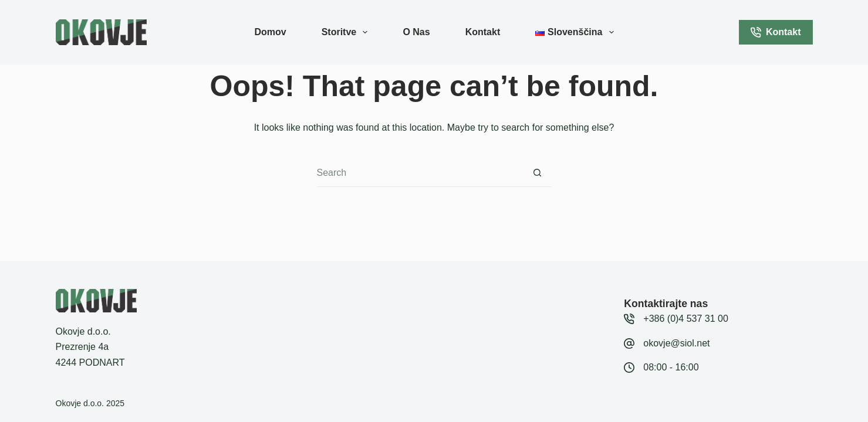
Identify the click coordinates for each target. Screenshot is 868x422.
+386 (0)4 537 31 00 (685, 319)
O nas (416, 32)
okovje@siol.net (676, 343)
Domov (270, 32)
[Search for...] (420, 173)
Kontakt (483, 32)
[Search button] (537, 173)
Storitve (347, 32)
